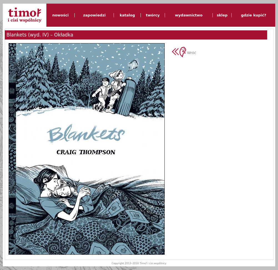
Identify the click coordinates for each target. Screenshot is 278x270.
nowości (60, 15)
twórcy (153, 15)
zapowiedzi (94, 15)
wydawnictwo (188, 15)
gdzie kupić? (253, 15)
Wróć (184, 53)
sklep (222, 15)
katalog (127, 15)
